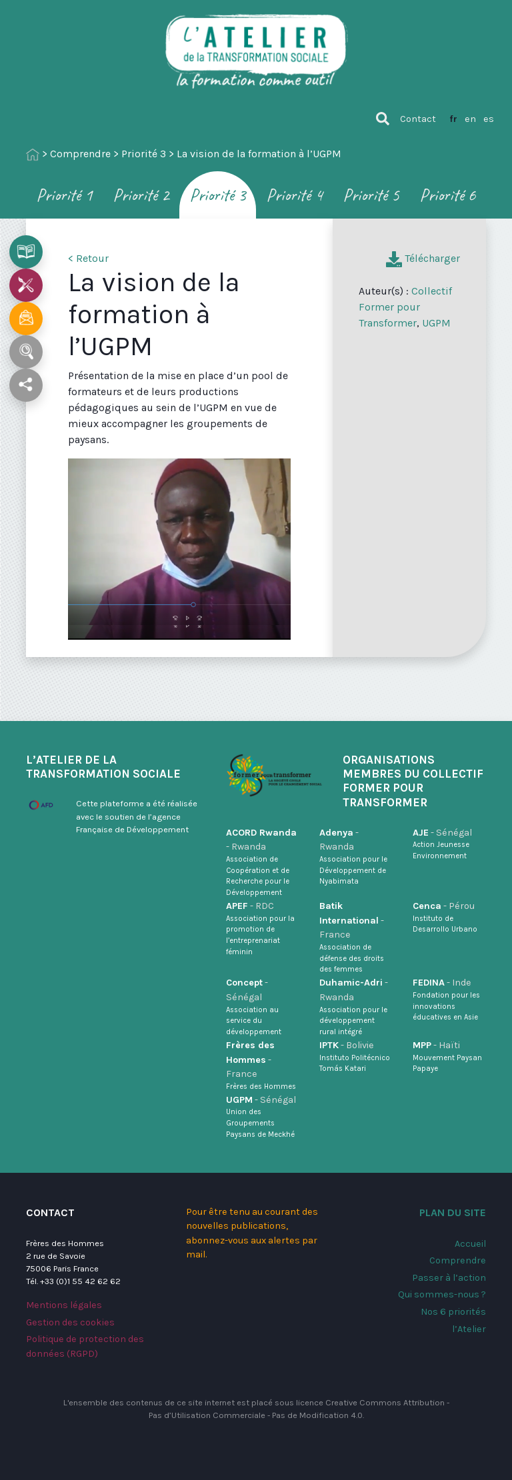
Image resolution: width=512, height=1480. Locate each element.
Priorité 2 (141, 195)
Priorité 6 (447, 195)
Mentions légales (64, 1305)
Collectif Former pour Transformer (405, 307)
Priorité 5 (371, 195)
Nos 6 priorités (453, 1311)
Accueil (470, 1243)
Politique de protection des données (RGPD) (85, 1346)
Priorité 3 (143, 153)
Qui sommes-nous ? (442, 1294)
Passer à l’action (449, 1277)
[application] (179, 542)
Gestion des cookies (70, 1322)
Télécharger (423, 258)
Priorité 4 (294, 195)
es (488, 119)
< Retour (88, 258)
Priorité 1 (64, 195)
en (470, 119)
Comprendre (80, 153)
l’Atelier (469, 1329)
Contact (418, 119)
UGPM (436, 323)
